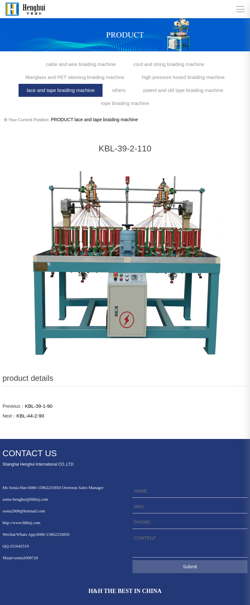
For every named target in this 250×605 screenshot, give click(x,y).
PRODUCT (62, 119)
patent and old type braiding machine (183, 90)
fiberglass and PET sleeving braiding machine (74, 77)
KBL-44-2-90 (30, 415)
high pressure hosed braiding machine (183, 77)
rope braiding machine (125, 103)
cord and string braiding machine (168, 64)
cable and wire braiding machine (81, 64)
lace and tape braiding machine (60, 90)
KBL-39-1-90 (38, 406)
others (119, 90)
